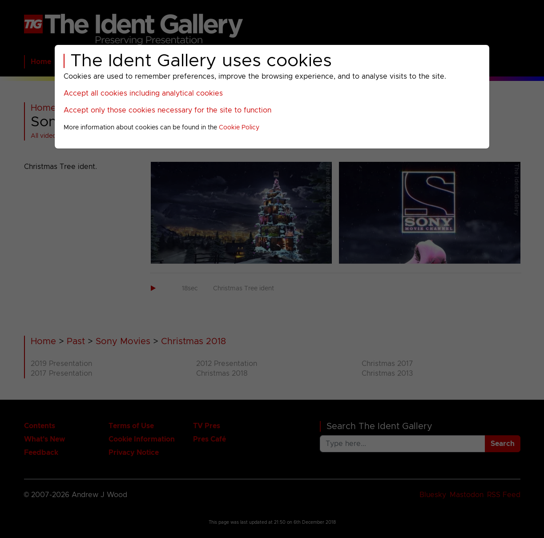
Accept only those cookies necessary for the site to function (167, 110)
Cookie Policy (239, 127)
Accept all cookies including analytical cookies (143, 93)
